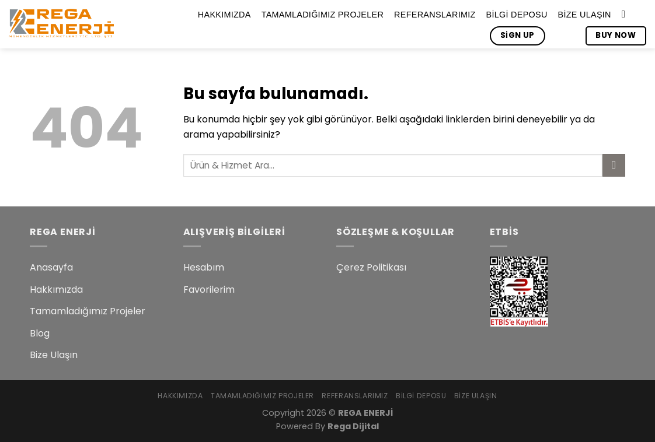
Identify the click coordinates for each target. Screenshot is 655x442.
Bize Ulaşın (584, 14)
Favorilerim (209, 289)
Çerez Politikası (371, 267)
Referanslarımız (434, 14)
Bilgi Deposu (517, 14)
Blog (40, 333)
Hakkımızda (224, 14)
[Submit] (613, 165)
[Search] (627, 15)
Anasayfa (51, 267)
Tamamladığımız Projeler (323, 14)
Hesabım (203, 267)
